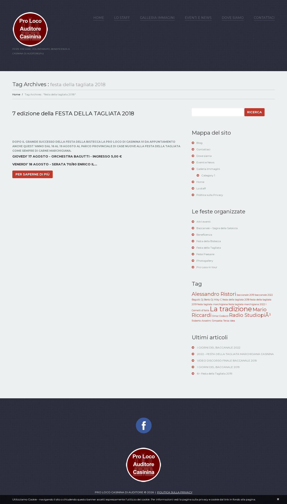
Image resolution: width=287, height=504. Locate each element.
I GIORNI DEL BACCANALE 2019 (218, 367)
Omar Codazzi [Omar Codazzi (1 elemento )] (220, 316)
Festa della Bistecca (208, 241)
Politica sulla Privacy (209, 195)
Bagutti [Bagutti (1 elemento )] (196, 299)
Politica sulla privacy (174, 492)
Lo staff (122, 18)
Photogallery (204, 260)
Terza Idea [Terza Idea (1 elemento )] (229, 320)
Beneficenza (204, 234)
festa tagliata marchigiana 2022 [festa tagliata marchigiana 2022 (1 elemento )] (246, 304)
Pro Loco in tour (206, 267)
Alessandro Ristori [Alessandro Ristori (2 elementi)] (214, 294)
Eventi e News (198, 18)
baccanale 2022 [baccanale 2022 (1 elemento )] (264, 295)
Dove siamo (233, 18)
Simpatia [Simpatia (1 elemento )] (217, 320)
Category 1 (208, 175)
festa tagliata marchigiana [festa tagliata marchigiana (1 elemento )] (212, 304)
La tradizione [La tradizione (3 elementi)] (231, 309)
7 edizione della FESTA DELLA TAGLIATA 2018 (73, 113)
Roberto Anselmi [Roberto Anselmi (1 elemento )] (201, 320)
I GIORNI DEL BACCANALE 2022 (218, 347)
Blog (199, 143)
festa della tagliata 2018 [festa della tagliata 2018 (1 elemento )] (235, 299)
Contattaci (264, 18)
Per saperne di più (32, 174)
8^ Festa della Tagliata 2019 (214, 373)
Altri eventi (203, 221)
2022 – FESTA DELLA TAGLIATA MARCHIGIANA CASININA (235, 354)
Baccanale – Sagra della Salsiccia (217, 228)
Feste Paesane (205, 254)
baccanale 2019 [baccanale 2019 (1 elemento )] (245, 295)
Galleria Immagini (157, 18)
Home (98, 18)
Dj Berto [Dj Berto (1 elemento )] (205, 299)
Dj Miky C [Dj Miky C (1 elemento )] (216, 299)
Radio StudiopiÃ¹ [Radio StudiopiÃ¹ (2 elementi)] (250, 315)
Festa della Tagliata (208, 247)
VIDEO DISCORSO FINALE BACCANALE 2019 (227, 360)
